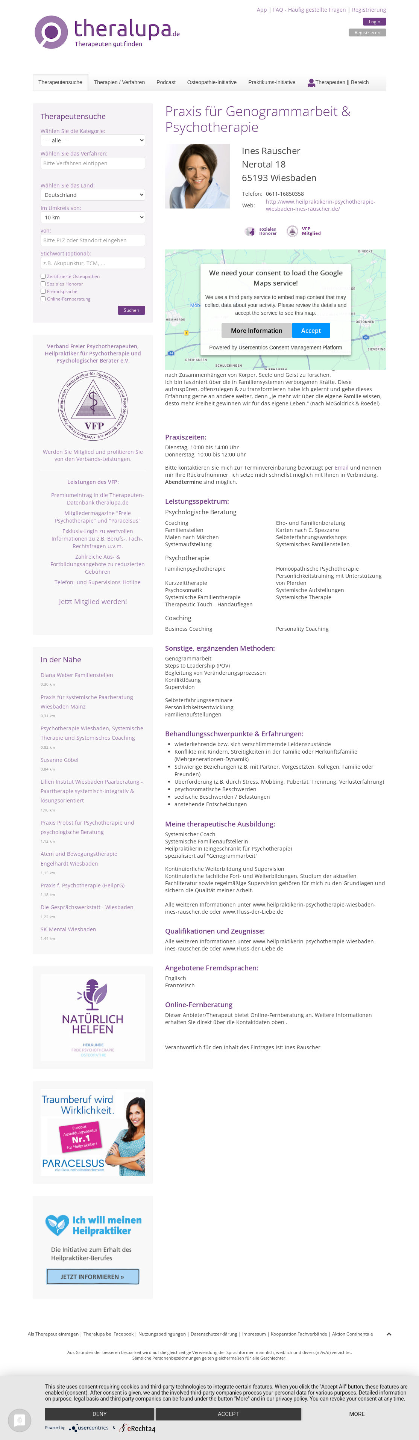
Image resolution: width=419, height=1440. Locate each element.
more (356, 1414)
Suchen (131, 310)
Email (342, 467)
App (262, 9)
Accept (311, 330)
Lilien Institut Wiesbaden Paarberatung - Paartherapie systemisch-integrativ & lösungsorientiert (92, 791)
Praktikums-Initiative (271, 82)
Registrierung (369, 9)
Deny (100, 1414)
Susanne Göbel (60, 759)
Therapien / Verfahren (119, 82)
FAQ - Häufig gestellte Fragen (309, 9)
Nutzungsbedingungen (162, 1334)
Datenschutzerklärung (214, 1334)
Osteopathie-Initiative (212, 82)
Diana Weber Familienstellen (77, 674)
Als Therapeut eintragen (53, 1334)
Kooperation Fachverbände (299, 1334)
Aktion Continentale (352, 1334)
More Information (256, 330)
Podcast (166, 82)
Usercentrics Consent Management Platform (290, 348)
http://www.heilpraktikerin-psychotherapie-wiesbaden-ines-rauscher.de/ (320, 205)
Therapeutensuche (60, 82)
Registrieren (367, 32)
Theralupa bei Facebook (108, 1334)
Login (374, 21)
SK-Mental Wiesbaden (68, 929)
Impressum (254, 1334)
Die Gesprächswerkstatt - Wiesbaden (87, 907)
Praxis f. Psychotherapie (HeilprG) (82, 885)
